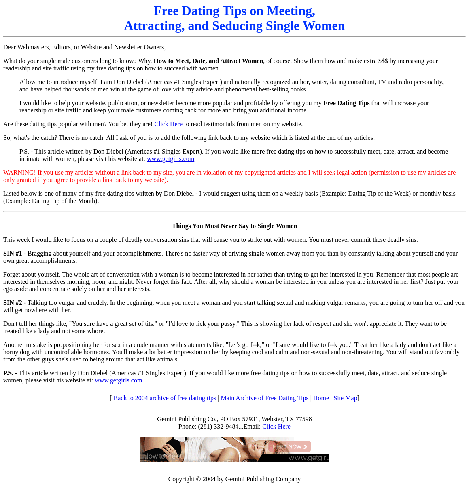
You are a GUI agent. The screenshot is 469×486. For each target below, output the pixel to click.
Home (321, 398)
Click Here (168, 123)
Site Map (345, 398)
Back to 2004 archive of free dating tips (164, 398)
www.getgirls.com (170, 158)
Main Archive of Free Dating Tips (265, 398)
